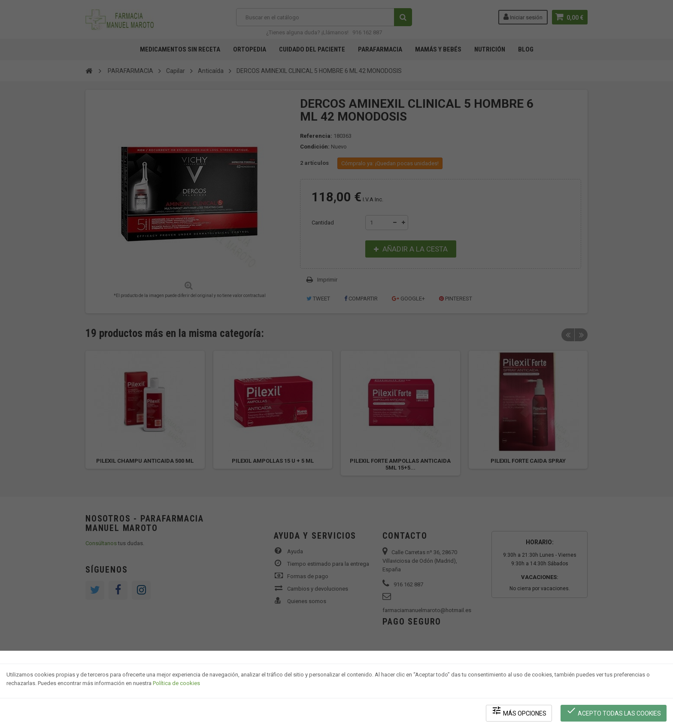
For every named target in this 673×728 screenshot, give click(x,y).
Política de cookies (176, 683)
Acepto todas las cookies (613, 711)
